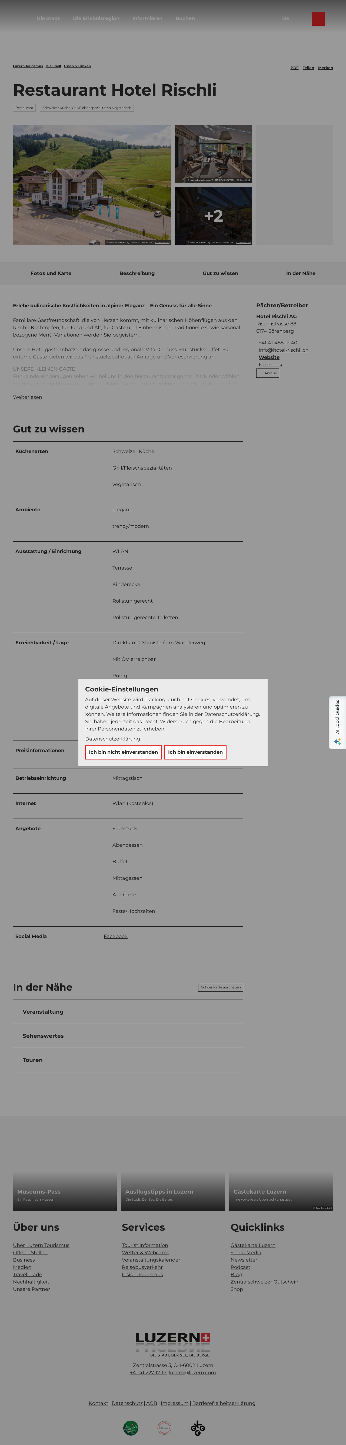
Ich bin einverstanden (195, 752)
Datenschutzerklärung (112, 739)
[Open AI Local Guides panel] (337, 722)
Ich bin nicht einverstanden (123, 752)
